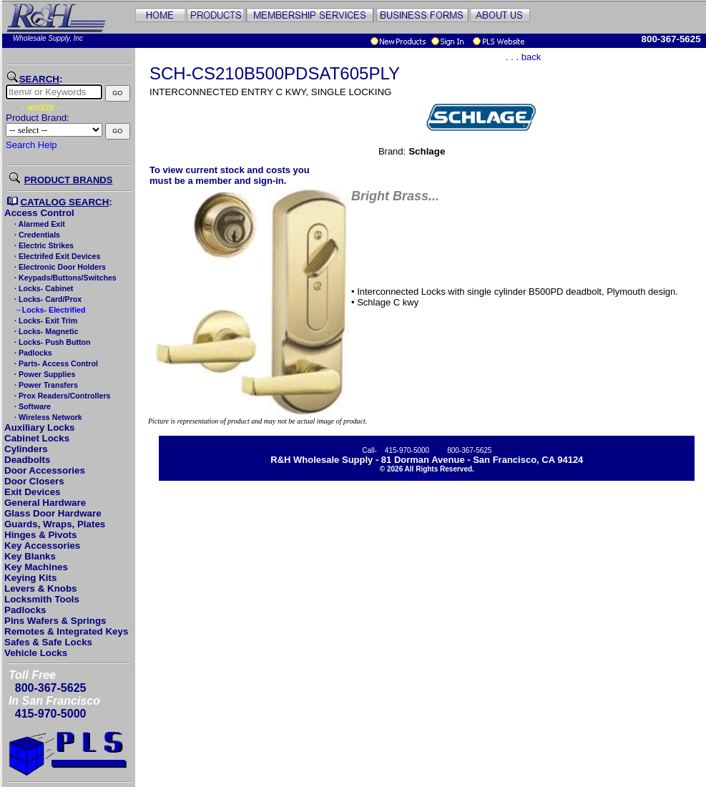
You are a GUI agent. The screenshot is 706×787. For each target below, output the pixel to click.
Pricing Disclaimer (427, 477)
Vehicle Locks (35, 652)
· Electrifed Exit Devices (56, 256)
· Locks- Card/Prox (47, 299)
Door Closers (34, 481)
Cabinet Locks (36, 438)
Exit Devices (32, 492)
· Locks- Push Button (51, 342)
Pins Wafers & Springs (55, 620)
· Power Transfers (45, 385)
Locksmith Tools (41, 599)
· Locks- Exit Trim (44, 320)
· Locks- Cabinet (42, 288)
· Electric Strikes (43, 245)
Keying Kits (30, 577)
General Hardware (45, 502)
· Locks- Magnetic (45, 331)
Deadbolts (27, 459)
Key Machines (36, 567)
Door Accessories (44, 470)
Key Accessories (42, 545)
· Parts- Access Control (55, 363)
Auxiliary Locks (39, 427)
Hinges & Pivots (40, 534)
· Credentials (36, 234)
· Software (31, 406)
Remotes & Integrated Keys (66, 631)
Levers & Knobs (40, 588)
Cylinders (26, 449)
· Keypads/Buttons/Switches (64, 277)
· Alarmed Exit (38, 224)
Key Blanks (30, 556)
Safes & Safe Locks (48, 642)
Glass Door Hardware (53, 513)
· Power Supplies (43, 374)
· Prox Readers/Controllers (61, 395)
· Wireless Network (47, 417)
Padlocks (25, 610)
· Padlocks (32, 352)
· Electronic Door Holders (59, 267)
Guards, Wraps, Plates (54, 524)
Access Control (39, 212)
